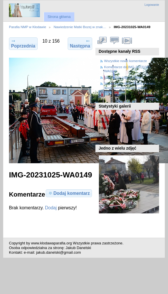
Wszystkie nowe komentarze (125, 61)
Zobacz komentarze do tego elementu (114, 41)
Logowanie (152, 4)
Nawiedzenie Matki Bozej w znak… (79, 27)
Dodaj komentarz (69, 193)
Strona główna (59, 17)
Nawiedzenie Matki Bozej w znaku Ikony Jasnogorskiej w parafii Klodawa (127, 87)
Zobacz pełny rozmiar (102, 41)
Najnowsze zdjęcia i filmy (123, 77)
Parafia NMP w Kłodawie (27, 27)
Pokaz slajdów (127, 41)
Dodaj (51, 207)
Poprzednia (23, 43)
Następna (80, 43)
